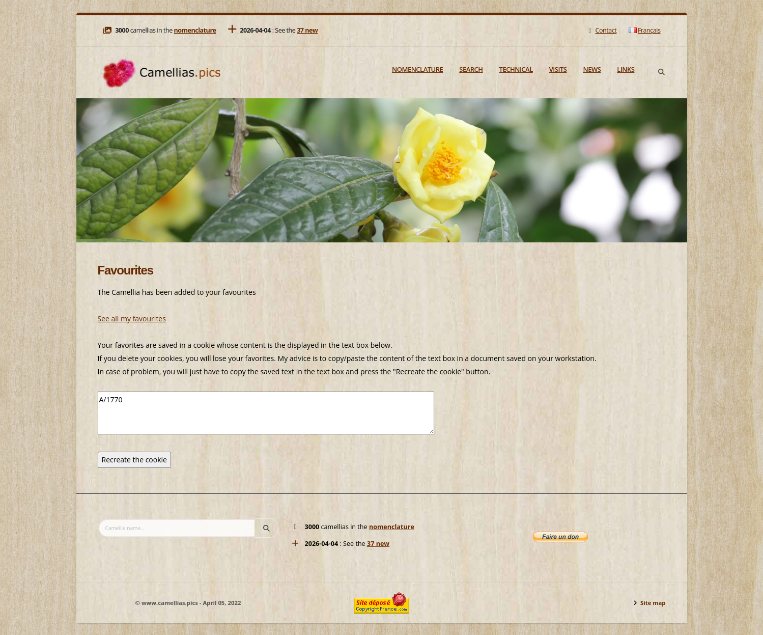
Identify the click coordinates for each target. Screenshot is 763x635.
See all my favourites (132, 318)
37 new (307, 30)
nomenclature (195, 30)
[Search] (662, 72)
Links (625, 69)
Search (471, 69)
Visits (558, 69)
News (592, 69)
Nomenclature (417, 69)
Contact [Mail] (601, 30)
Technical (516, 69)
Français (645, 30)
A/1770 (266, 413)
